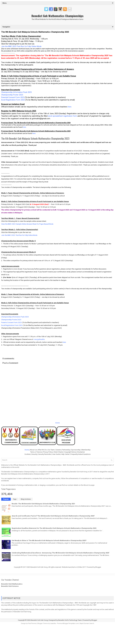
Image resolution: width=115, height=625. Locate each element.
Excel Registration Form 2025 (13, 100)
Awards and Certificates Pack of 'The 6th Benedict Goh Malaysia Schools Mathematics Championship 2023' (53, 516)
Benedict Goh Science (10, 586)
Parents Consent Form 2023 (11, 322)
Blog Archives (26, 499)
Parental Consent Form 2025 (12, 97)
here (69, 107)
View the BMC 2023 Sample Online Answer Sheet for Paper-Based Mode (27, 224)
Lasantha (53, 623)
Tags (14, 499)
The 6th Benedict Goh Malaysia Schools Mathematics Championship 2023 (35, 138)
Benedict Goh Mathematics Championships (57, 16)
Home (57, 423)
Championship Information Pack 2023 (15, 317)
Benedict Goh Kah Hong (39, 620)
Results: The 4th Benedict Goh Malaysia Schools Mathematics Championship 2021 (43, 504)
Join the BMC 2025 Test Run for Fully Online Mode (21, 46)
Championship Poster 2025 (12, 95)
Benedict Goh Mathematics (11, 584)
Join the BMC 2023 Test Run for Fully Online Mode (19, 235)
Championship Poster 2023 (11, 320)
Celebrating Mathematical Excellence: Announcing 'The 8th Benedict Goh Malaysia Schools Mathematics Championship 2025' (60, 553)
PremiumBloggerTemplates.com (68, 623)
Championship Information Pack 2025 (16, 92)
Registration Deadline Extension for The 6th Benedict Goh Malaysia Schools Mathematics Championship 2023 (54, 528)
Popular (6, 499)
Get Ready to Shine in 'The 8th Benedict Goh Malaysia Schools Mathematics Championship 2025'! (49, 540)
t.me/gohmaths (39, 339)
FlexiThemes (32, 623)
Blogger (98, 567)
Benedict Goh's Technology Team (70, 620)
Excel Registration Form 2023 (12, 325)
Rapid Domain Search (87, 623)
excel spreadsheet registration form (62, 116)
